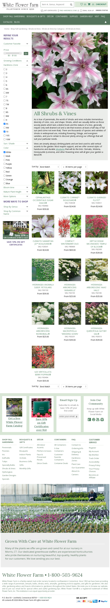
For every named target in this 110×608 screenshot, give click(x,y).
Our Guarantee (78, 377)
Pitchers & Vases (44, 360)
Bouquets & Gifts (36, 16)
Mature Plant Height (12, 191)
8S (7, 112)
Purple (9, 163)
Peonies (5, 360)
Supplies (74, 16)
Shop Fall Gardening (14, 16)
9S (7, 123)
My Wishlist (94, 364)
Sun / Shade (9, 143)
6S (7, 88)
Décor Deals (42, 372)
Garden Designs (9, 385)
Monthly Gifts (25, 378)
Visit (97, 16)
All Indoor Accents (41, 355)
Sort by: (35, 166)
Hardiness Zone (11, 65)
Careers (75, 384)
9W (7, 127)
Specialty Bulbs (8, 374)
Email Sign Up (87, 10)
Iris (3, 364)
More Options (10, 196)
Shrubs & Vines (8, 378)
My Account (94, 361)
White (8, 152)
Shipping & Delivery (76, 362)
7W (7, 104)
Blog (17, 22)
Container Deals (61, 372)
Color (6, 147)
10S (7, 135)
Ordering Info (77, 358)
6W (7, 92)
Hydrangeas (7, 381)
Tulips (4, 371)
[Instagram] (102, 329)
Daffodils (6, 367)
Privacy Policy (94, 374)
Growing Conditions (13, 60)
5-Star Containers (59, 359)
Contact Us (76, 354)
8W (7, 116)
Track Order (94, 368)
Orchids (22, 367)
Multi (8, 156)
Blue (8, 183)
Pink (8, 160)
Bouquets (23, 360)
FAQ (103, 16)
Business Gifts (25, 371)
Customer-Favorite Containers (59, 367)
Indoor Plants (25, 364)
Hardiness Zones (76, 368)
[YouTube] (98, 329)
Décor (50, 16)
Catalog (7, 22)
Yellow (9, 167)
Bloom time (9, 187)
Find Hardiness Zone (68, 10)
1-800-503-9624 (65, 484)
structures (60, 149)
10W (8, 139)
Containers (62, 16)
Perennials (6, 357)
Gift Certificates (49, 10)
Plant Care (76, 373)
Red (7, 171)
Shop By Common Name (12, 212)
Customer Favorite (12, 43)
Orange (9, 179)
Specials (5, 388)
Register (92, 357)
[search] (54, 4)
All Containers (60, 354)
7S (7, 100)
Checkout (101, 4)
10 (7, 131)
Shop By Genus (11, 206)
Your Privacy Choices (94, 379)
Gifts (21, 374)
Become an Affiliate (94, 385)
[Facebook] (89, 329)
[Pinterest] (93, 329)
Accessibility (94, 371)
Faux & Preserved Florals (41, 367)
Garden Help (86, 16)
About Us (75, 380)
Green (9, 175)
